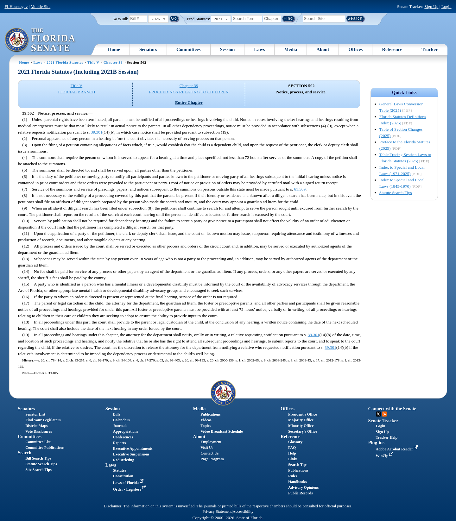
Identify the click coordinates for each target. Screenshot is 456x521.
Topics (205, 426)
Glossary (295, 442)
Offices (355, 49)
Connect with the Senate (392, 408)
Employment (210, 442)
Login (446, 6)
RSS (384, 414)
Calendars (121, 420)
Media (290, 49)
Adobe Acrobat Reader (397, 449)
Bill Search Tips (38, 458)
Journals (120, 426)
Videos (205, 420)
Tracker (429, 49)
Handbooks (297, 482)
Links (292, 459)
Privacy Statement (216, 511)
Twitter (378, 414)
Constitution (123, 476)
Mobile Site (41, 6)
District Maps (36, 426)
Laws (259, 49)
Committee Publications (44, 447)
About (322, 49)
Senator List (35, 414)
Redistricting (123, 460)
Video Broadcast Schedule (221, 431)
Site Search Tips (38, 470)
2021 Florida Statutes (65, 62)
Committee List (38, 442)
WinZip (385, 456)
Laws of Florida (129, 482)
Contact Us (209, 453)
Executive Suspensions (131, 454)
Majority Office (301, 420)
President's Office (302, 414)
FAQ (292, 447)
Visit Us (206, 447)
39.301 (97, 132)
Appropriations (125, 431)
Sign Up (431, 6)
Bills (116, 414)
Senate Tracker (383, 420)
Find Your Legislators (42, 420)
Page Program (212, 459)
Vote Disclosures (38, 431)
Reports (119, 443)
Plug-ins (376, 442)
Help (292, 453)
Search (24, 452)
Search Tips (297, 464)
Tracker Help (387, 437)
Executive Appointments (133, 448)
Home (114, 49)
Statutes (119, 470)
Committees (188, 49)
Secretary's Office (302, 431)
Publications (210, 414)
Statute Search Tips (395, 192)
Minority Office (301, 426)
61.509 (300, 189)
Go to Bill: (120, 19)
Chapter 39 (113, 62)
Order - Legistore (130, 489)
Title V (93, 62)
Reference (392, 49)
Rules (292, 476)
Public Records (300, 493)
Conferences (123, 437)
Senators (148, 49)
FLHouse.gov (16, 6)
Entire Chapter (189, 102)
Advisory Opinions (303, 487)
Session (227, 49)
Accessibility (243, 511)
